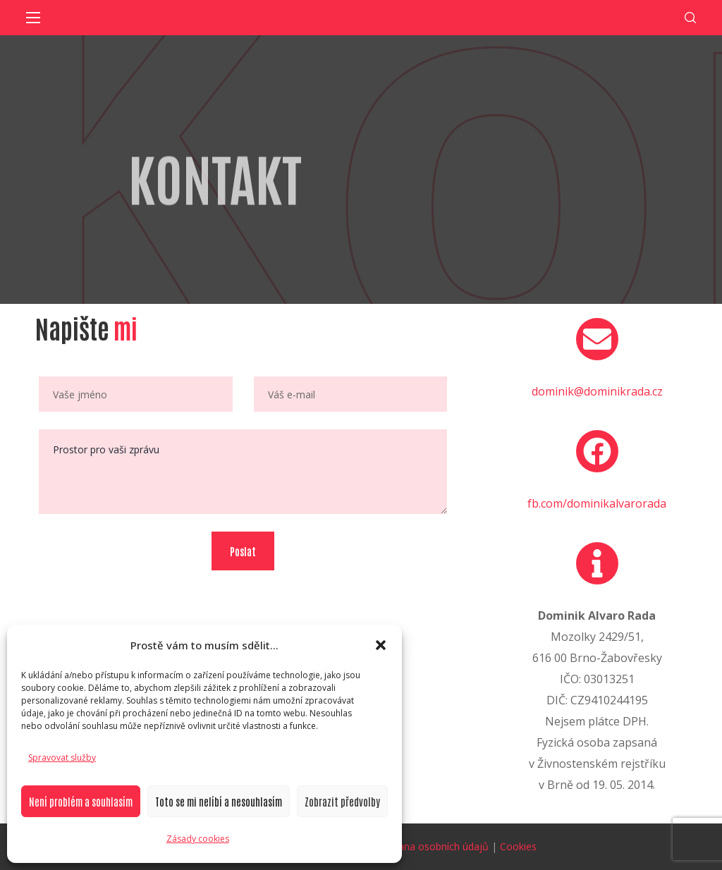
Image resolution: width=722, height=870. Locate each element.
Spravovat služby (62, 758)
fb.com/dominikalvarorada (596, 503)
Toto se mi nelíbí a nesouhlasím (218, 801)
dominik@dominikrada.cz (597, 391)
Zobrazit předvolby (342, 801)
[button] (381, 645)
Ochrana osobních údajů (433, 846)
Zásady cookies (197, 839)
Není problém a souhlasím (81, 801)
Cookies (518, 846)
